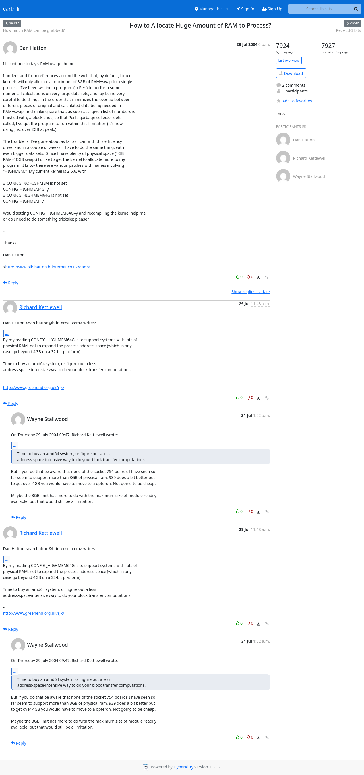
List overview (288, 60)
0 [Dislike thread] (250, 276)
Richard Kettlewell (40, 307)
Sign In (245, 8)
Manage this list (212, 8)
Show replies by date (250, 291)
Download (291, 73)
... (7, 333)
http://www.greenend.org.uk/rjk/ (33, 387)
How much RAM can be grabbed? (34, 30)
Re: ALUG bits (348, 30)
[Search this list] (319, 9)
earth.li (11, 8)
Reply (10, 282)
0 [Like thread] (239, 276)
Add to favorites (294, 101)
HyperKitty (183, 767)
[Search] (356, 9)
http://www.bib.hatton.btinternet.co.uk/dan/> (47, 267)
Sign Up (272, 8)
